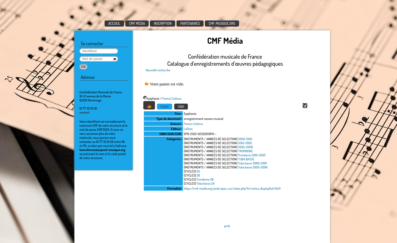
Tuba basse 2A (206, 183)
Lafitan (188, 129)
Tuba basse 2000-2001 (252, 163)
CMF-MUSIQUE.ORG (222, 23)
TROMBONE (245, 151)
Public (165, 106)
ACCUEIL (114, 23)
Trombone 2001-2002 (252, 155)
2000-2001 (245, 139)
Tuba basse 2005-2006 (253, 167)
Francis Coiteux (171, 98)
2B (198, 175)
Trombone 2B (205, 179)
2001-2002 (245, 143)
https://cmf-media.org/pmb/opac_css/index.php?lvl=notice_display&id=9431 (232, 188)
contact (85, 112)
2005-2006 (245, 147)
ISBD (181, 106)
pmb (227, 226)
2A (198, 171)
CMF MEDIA (137, 23)
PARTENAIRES (190, 23)
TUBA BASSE (246, 159)
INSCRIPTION (162, 23)
